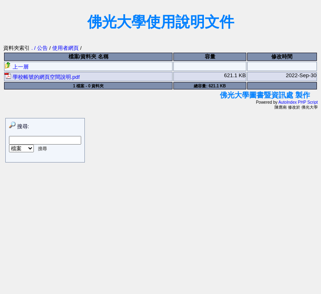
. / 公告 (40, 48)
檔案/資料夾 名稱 (88, 56)
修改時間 (281, 56)
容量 (210, 56)
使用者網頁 (65, 48)
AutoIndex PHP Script (298, 102)
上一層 (16, 67)
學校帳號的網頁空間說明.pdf (42, 77)
